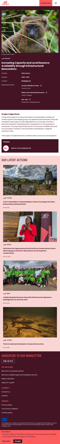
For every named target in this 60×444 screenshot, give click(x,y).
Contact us (6, 392)
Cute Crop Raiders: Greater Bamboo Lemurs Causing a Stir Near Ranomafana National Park (29, 203)
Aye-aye (26, 99)
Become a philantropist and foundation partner (20, 375)
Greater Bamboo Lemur (32, 85)
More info (6, 441)
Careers (5, 396)
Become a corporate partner (13, 371)
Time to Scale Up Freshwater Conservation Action (23, 344)
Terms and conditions (10, 409)
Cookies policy (7, 413)
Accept (18, 441)
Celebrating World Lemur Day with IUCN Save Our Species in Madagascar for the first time (27, 298)
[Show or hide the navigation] (56, 3)
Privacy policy (7, 405)
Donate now (46, 3)
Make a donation (8, 379)
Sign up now (8, 361)
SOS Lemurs (26, 73)
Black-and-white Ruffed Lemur (35, 92)
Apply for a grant (8, 382)
